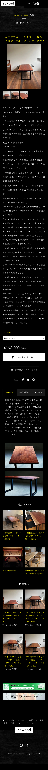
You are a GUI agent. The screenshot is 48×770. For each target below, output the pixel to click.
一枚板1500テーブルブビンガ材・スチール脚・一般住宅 (34, 535)
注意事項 (38, 392)
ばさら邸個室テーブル (12, 570)
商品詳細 (10, 392)
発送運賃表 (24, 392)
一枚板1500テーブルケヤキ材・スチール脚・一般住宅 (12, 535)
